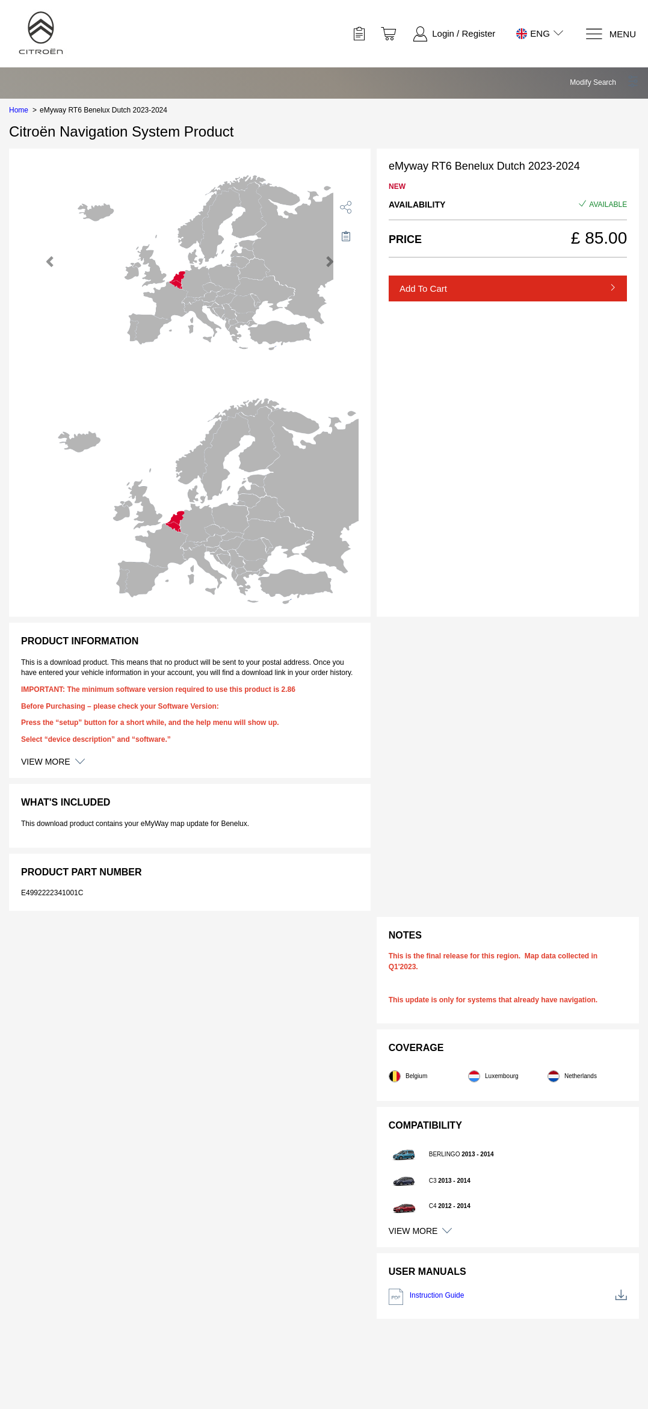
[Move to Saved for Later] (346, 236)
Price (405, 239)
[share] (346, 207)
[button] (604, 82)
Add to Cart (423, 288)
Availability (417, 204)
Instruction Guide (508, 1297)
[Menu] (610, 34)
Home (18, 110)
